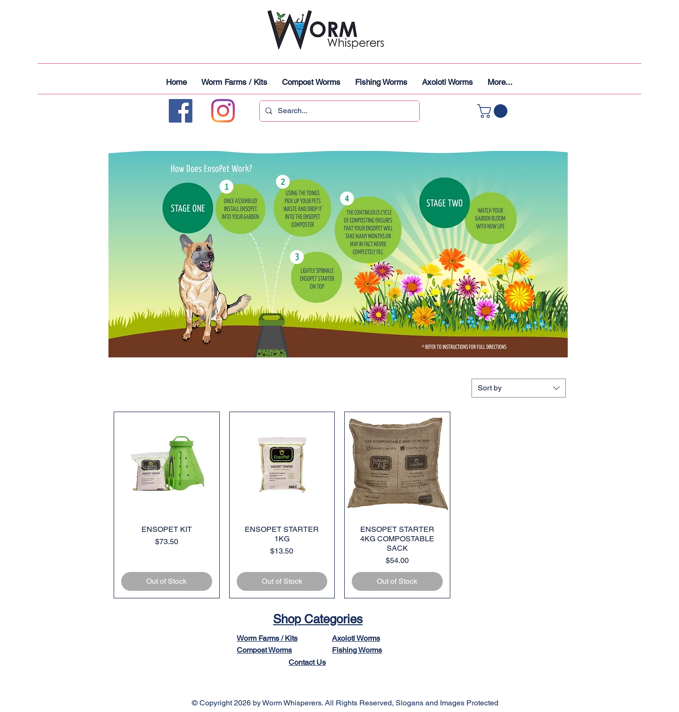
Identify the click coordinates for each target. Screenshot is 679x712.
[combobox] (519, 388)
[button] (494, 111)
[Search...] (338, 111)
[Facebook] (180, 111)
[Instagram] (223, 111)
